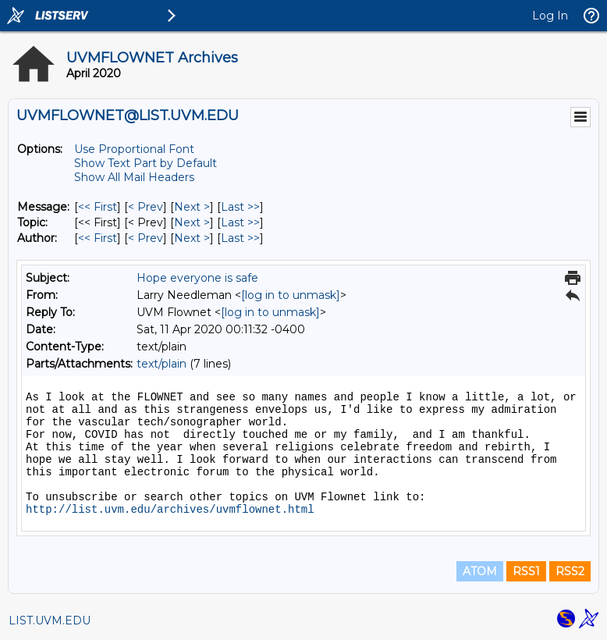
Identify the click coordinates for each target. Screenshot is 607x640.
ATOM (480, 571)
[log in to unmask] (290, 295)
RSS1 (526, 571)
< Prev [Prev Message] (145, 207)
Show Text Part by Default (145, 163)
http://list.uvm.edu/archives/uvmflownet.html (170, 509)
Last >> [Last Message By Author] (240, 238)
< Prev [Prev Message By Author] (145, 238)
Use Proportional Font (134, 149)
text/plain (161, 364)
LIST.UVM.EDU (50, 620)
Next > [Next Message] (192, 207)
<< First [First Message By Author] (97, 238)
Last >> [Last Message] (240, 207)
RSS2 (570, 571)
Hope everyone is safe (197, 278)
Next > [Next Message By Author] (192, 238)
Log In (550, 16)
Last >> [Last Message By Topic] (240, 222)
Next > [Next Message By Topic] (192, 222)
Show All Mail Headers (134, 177)
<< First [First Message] (97, 207)
